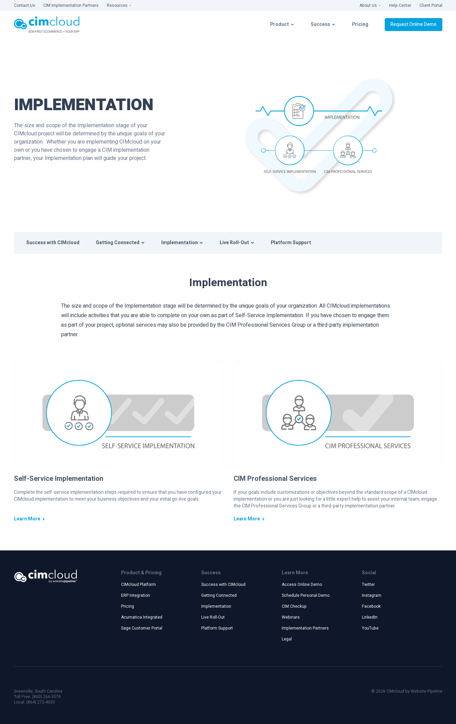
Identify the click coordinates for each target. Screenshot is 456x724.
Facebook (371, 606)
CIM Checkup (294, 606)
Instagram (371, 595)
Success (323, 24)
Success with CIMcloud (52, 242)
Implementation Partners (305, 628)
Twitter (368, 584)
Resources (119, 5)
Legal (287, 639)
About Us (370, 5)
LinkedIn (370, 617)
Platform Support (291, 242)
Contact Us (24, 5)
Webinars (291, 617)
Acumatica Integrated (141, 617)
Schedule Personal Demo (305, 595)
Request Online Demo (414, 24)
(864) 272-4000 (40, 702)
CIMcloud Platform (138, 584)
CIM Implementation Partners (71, 5)
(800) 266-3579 (46, 697)
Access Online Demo (302, 584)
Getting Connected (120, 242)
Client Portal (431, 5)
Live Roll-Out (237, 242)
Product (282, 24)
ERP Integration (135, 595)
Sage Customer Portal (141, 628)
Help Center (400, 5)
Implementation (182, 242)
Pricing (360, 24)
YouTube (370, 628)
